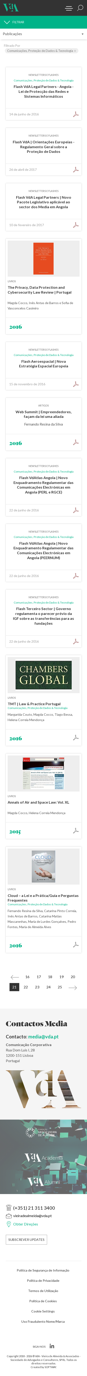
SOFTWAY (50, 1367)
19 (61, 976)
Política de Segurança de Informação (43, 1270)
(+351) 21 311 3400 (34, 1208)
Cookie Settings (43, 1311)
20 (73, 976)
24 (48, 987)
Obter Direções (25, 1224)
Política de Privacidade (43, 1280)
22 (26, 987)
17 (39, 976)
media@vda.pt (44, 1036)
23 (37, 987)
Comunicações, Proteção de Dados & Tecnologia (41, 51)
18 (50, 976)
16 (27, 976)
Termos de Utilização (43, 1291)
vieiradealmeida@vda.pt (32, 1215)
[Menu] (67, 7)
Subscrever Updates (26, 1240)
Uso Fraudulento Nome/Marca (43, 1321)
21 (14, 987)
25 (60, 987)
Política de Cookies (43, 1301)
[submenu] (43, 34)
